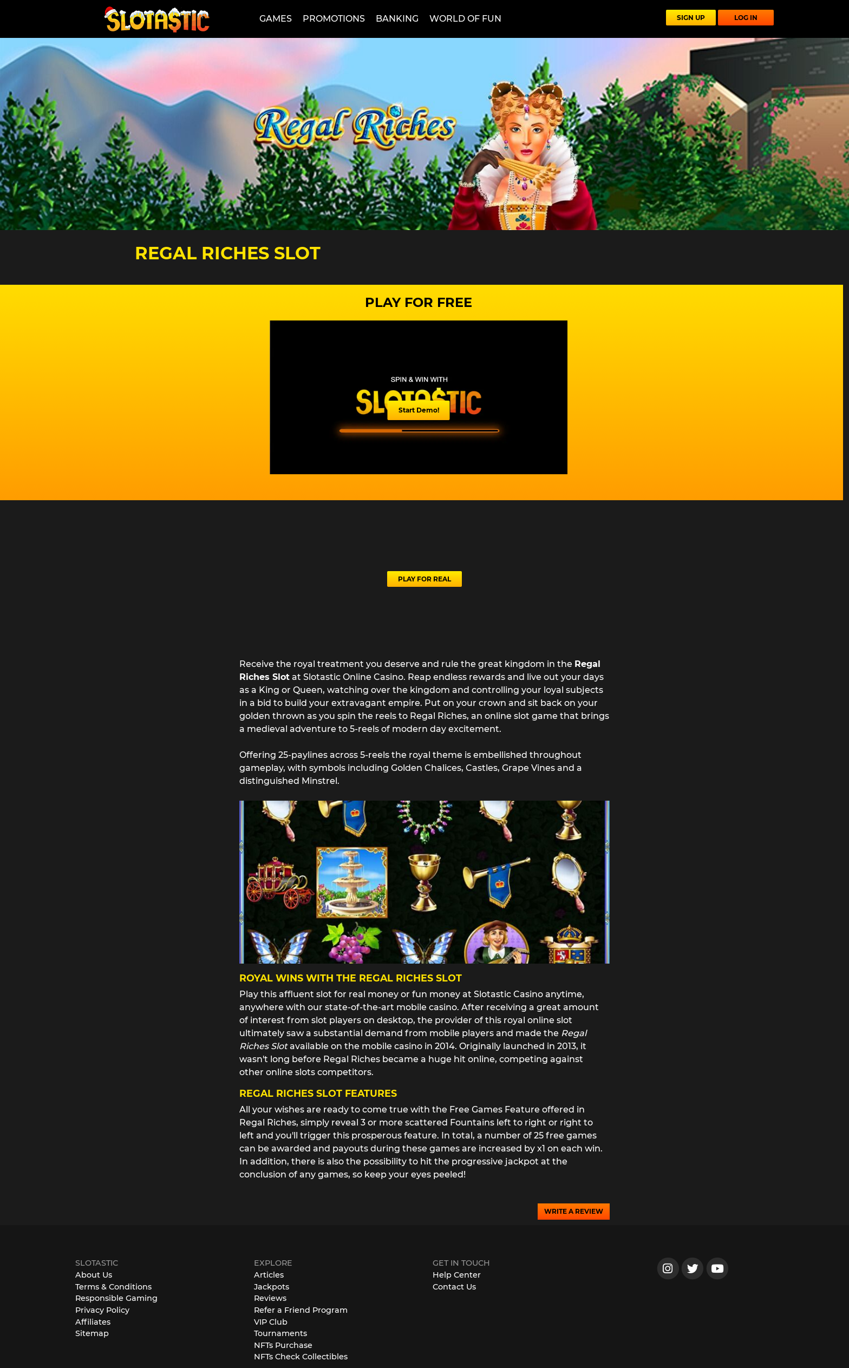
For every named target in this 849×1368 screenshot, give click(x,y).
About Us (93, 1275)
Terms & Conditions (113, 1287)
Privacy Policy (102, 1310)
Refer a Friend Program (301, 1310)
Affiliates (92, 1322)
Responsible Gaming (116, 1298)
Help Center (457, 1275)
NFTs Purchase (283, 1345)
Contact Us (454, 1287)
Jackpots (271, 1287)
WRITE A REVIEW (573, 1211)
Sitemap (92, 1333)
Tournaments (280, 1333)
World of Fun (465, 19)
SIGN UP (691, 18)
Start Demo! (419, 410)
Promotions (334, 19)
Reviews (270, 1298)
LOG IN (745, 18)
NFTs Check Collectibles (301, 1357)
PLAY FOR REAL (424, 579)
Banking (397, 19)
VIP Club (271, 1322)
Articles (269, 1275)
